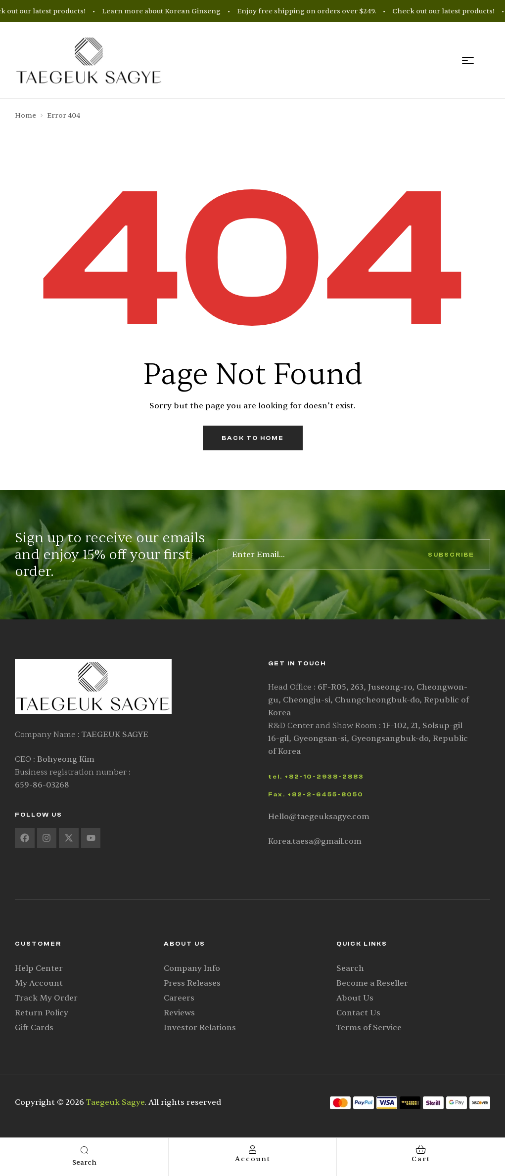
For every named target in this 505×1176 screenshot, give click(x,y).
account (253, 1159)
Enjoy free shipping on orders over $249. (310, 11)
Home (25, 115)
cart (421, 1159)
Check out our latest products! (448, 11)
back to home (253, 438)
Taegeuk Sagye (115, 1102)
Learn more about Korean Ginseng (165, 11)
